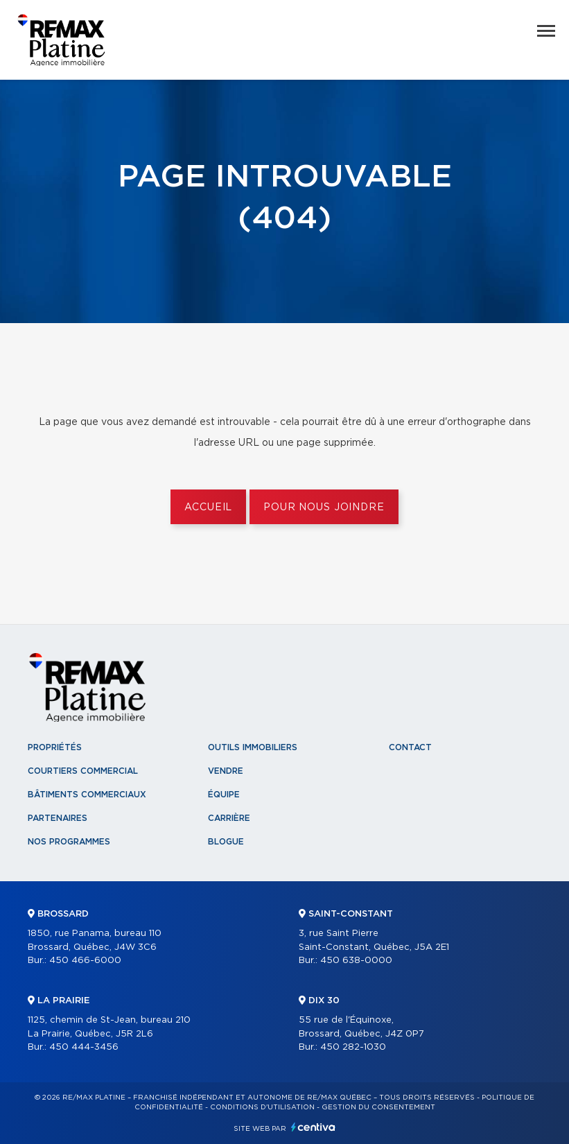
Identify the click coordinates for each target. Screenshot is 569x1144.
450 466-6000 (85, 960)
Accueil (208, 507)
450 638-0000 (356, 960)
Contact (410, 747)
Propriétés (55, 747)
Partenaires (57, 818)
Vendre (225, 771)
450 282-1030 (353, 1047)
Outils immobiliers (252, 747)
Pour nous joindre (323, 507)
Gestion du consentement (378, 1107)
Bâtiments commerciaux (87, 794)
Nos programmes (69, 842)
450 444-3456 (84, 1047)
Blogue (226, 842)
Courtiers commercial (83, 771)
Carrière (229, 818)
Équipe (224, 794)
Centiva (313, 1127)
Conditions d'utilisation (262, 1107)
